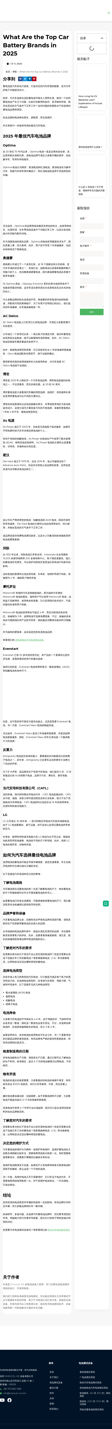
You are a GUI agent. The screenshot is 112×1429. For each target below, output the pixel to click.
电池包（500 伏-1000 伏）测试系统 (94, 1402)
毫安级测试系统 (88, 1365)
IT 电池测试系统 (89, 1371)
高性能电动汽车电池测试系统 (94, 1384)
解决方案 (55, 1382)
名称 (82, 218)
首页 (8, 72)
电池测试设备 (57, 1377)
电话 (82, 259)
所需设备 (84, 273)
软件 (53, 1388)
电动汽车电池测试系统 (92, 1377)
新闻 (53, 1400)
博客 (15, 72)
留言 (82, 287)
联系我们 (55, 1406)
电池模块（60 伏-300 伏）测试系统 (94, 1393)
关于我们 (55, 1371)
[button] (20, 83)
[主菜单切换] (109, 13)
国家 (82, 232)
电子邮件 (85, 245)
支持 (53, 1394)
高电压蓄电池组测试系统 (93, 1409)
